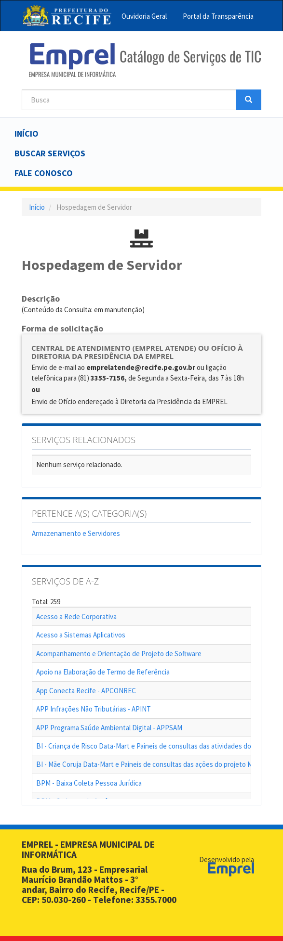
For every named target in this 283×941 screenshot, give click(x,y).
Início (26, 133)
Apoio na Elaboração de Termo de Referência (103, 671)
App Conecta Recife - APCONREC (86, 690)
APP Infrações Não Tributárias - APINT (93, 708)
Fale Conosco (43, 172)
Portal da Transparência (218, 16)
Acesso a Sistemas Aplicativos (80, 634)
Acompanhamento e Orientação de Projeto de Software (119, 653)
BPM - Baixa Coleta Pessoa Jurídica (89, 783)
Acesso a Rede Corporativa (76, 616)
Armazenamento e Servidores (76, 533)
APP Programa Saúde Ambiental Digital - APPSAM (109, 727)
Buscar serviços (49, 153)
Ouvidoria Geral (144, 16)
